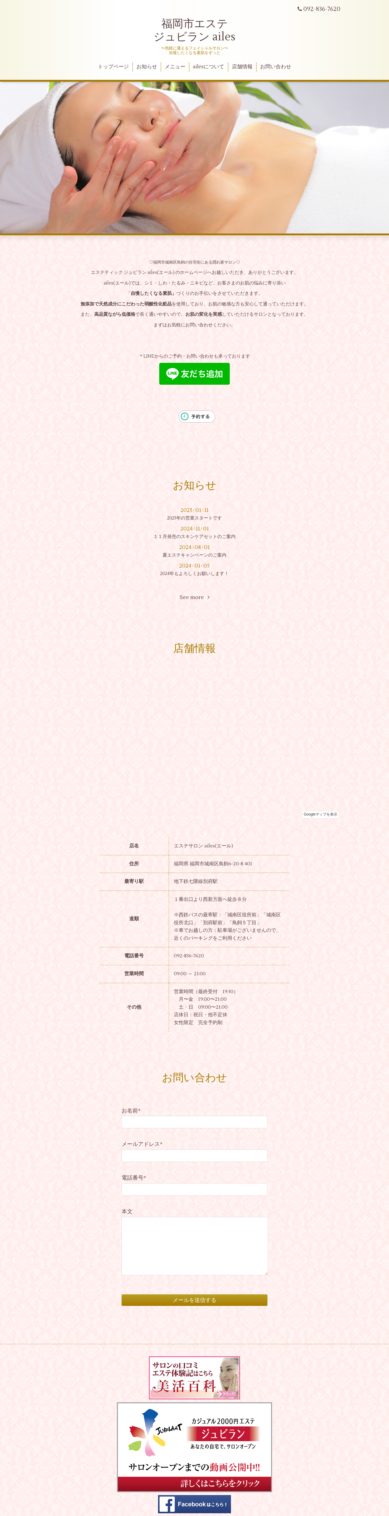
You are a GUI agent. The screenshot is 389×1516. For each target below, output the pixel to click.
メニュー (175, 66)
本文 (127, 1211)
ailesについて (208, 66)
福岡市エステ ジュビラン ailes (194, 30)
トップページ (113, 66)
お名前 (131, 1110)
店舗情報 (242, 66)
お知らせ (146, 66)
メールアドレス (142, 1144)
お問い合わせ (275, 66)
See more (194, 597)
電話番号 (134, 1177)
